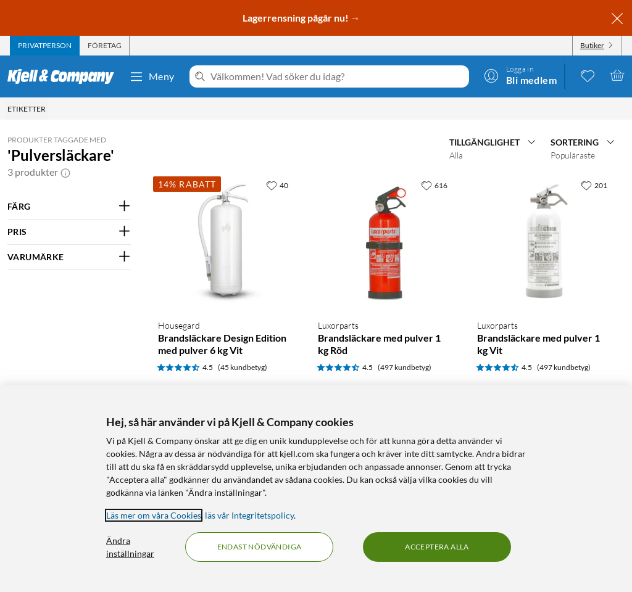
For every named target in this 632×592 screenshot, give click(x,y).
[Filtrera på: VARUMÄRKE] (69, 257)
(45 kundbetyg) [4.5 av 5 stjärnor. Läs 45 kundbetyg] (242, 367)
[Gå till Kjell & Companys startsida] (64, 76)
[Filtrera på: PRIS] (69, 231)
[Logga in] (520, 75)
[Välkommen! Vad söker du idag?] (337, 76)
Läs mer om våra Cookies (153, 515)
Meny (152, 76)
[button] (65, 172)
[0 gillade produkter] (587, 75)
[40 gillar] (277, 185)
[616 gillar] (434, 185)
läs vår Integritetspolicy (249, 515)
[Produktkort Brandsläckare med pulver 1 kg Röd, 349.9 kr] (385, 241)
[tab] (45, 46)
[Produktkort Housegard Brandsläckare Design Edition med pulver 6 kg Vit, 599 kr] (225, 241)
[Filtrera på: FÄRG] (69, 206)
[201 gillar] (594, 185)
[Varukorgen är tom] (617, 75)
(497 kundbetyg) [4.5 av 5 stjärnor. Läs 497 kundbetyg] (404, 367)
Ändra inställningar (130, 547)
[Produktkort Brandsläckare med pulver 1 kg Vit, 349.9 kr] (544, 241)
